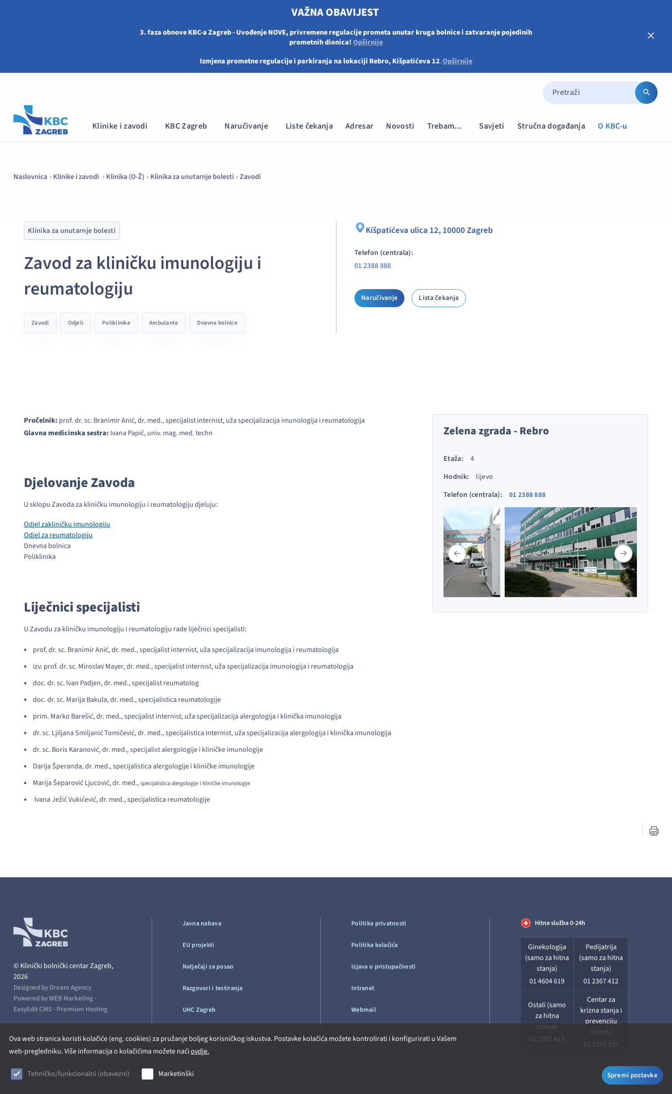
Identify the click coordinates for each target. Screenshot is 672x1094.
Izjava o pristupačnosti (383, 966)
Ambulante (163, 323)
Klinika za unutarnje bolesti (192, 177)
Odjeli (76, 323)
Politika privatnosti (379, 923)
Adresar (359, 126)
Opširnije (368, 42)
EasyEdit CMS (32, 1009)
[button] (623, 554)
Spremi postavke (632, 1075)
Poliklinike (116, 323)
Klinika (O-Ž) (125, 177)
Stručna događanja (551, 126)
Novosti (400, 126)
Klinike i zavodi (124, 126)
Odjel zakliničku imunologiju (67, 524)
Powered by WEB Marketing (53, 998)
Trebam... (448, 126)
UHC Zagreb (199, 1009)
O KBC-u (612, 126)
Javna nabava (202, 923)
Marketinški (176, 1074)
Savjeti (491, 126)
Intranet (362, 988)
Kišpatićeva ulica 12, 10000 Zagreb (425, 229)
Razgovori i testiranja (213, 988)
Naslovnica (30, 177)
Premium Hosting (82, 1009)
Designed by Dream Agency (52, 987)
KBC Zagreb (190, 126)
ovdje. (200, 1051)
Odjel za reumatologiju (58, 535)
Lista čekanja (439, 298)
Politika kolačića (374, 945)
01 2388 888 (372, 266)
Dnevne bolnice (217, 323)
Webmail (363, 1009)
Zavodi (250, 177)
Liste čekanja (309, 126)
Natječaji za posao (208, 966)
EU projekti (199, 945)
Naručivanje (250, 126)
